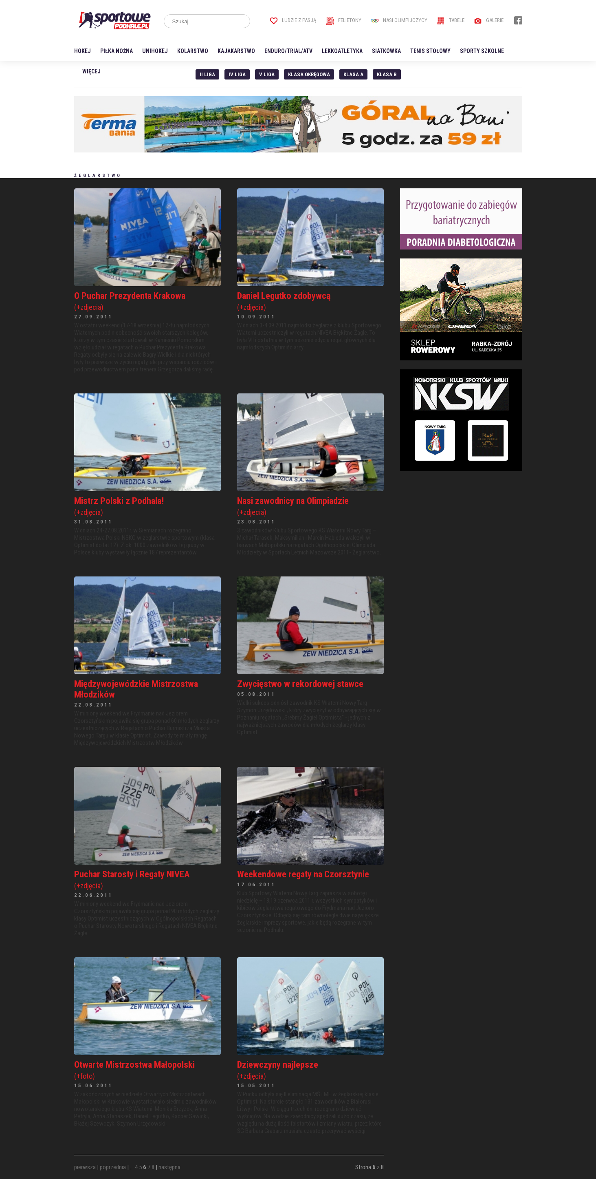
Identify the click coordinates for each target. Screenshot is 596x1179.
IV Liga (237, 74)
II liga (207, 74)
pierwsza (85, 1167)
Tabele (450, 20)
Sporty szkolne (482, 51)
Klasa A (353, 74)
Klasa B (387, 74)
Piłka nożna (116, 51)
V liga (267, 74)
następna (169, 1167)
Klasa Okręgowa (309, 74)
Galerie (489, 20)
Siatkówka (386, 51)
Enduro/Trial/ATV (288, 51)
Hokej (82, 51)
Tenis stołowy (430, 51)
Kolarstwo (192, 51)
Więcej (91, 71)
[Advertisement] (461, 531)
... (132, 1167)
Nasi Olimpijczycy (399, 20)
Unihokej (155, 51)
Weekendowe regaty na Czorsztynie (303, 874)
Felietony (343, 20)
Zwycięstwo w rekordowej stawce (300, 683)
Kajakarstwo (236, 51)
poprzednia (113, 1167)
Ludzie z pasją (293, 20)
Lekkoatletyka (342, 51)
